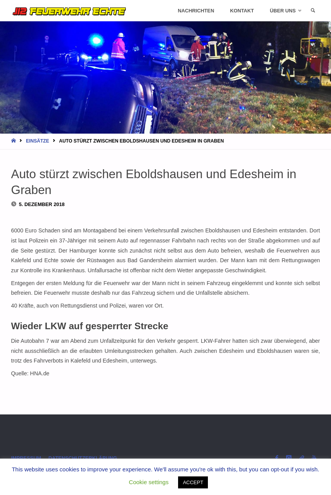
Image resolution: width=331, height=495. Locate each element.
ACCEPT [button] (193, 482)
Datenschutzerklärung (82, 458)
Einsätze (37, 141)
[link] (312, 10)
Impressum (26, 458)
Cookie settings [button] (149, 482)
